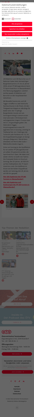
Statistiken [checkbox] (18, 19)
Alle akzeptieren (17, 24)
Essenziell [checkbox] (7, 19)
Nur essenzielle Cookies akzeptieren (17, 34)
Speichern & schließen (17, 29)
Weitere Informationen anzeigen (17, 38)
